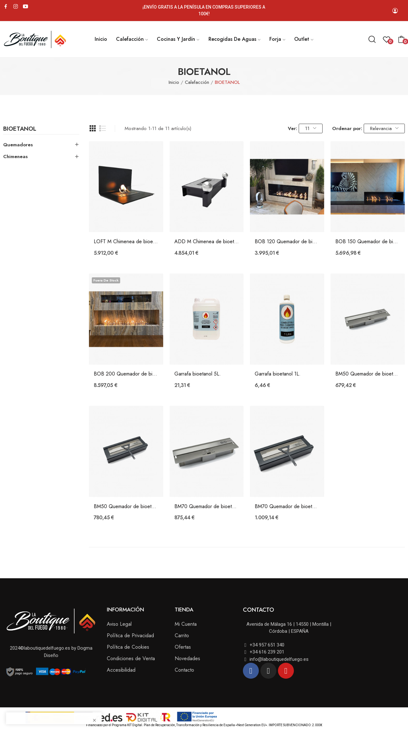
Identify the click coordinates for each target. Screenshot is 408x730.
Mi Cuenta (186, 624)
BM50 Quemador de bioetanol (367, 373)
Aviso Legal (119, 624)
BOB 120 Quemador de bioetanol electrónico (287, 241)
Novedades (187, 658)
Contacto (184, 670)
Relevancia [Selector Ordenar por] (384, 128)
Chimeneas (15, 156)
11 (310, 128)
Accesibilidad (121, 670)
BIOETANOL (19, 129)
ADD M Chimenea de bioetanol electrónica (206, 241)
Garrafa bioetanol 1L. (278, 373)
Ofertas (183, 647)
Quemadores (18, 144)
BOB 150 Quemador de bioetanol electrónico (367, 241)
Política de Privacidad (130, 635)
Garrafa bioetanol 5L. (197, 373)
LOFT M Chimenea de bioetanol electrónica (126, 241)
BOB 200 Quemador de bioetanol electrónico (126, 373)
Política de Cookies (128, 647)
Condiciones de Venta (131, 658)
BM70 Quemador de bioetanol (206, 506)
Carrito (182, 635)
